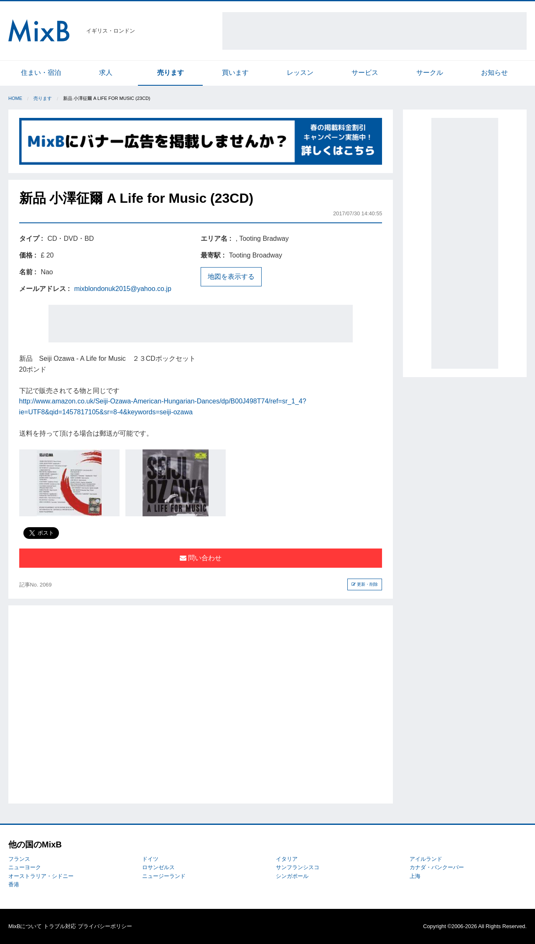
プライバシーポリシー (105, 926)
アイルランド (426, 859)
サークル (429, 72)
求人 (105, 72)
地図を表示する (231, 276)
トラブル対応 (59, 926)
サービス (365, 72)
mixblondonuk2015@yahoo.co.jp (122, 288)
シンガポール (292, 876)
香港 (13, 884)
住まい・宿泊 (41, 72)
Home (15, 98)
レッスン (300, 72)
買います (235, 72)
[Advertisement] (374, 31)
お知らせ (494, 72)
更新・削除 (365, 584)
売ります (170, 72)
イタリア (287, 859)
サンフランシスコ (297, 867)
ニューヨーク (24, 867)
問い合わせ (201, 557)
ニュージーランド (164, 876)
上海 (415, 876)
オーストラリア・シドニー (41, 876)
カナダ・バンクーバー (437, 867)
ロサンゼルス (158, 867)
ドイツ (150, 859)
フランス (19, 859)
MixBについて (25, 926)
